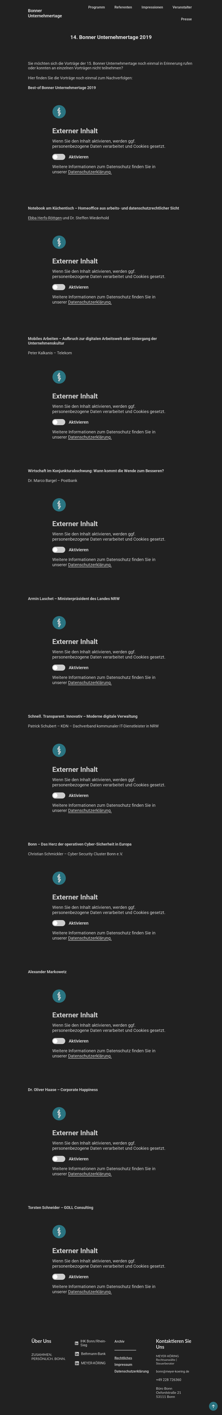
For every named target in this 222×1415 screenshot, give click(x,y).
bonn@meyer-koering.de (172, 1371)
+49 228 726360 (168, 1380)
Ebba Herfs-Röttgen (45, 218)
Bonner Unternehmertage (45, 13)
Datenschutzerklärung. (90, 171)
